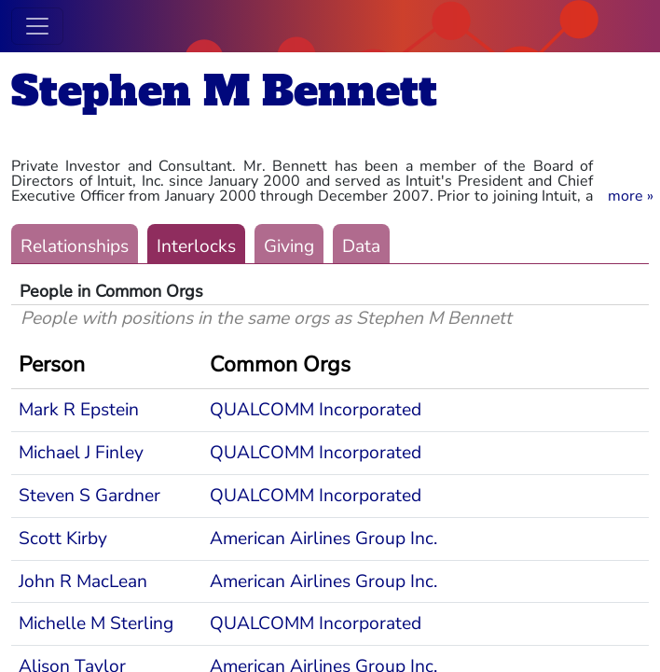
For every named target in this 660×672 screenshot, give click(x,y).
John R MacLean (83, 581)
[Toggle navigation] (37, 26)
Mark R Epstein (79, 410)
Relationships (75, 246)
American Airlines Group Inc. (323, 538)
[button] (630, 196)
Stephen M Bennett (224, 91)
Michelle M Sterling (96, 623)
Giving (289, 246)
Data (361, 246)
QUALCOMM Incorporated (315, 410)
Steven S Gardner (89, 495)
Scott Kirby (63, 538)
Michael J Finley (81, 453)
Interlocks (196, 246)
